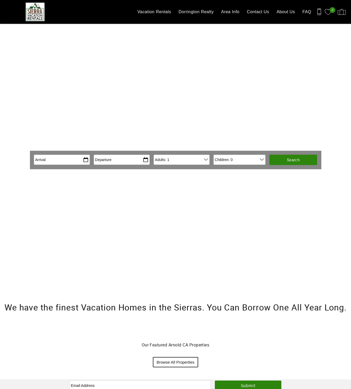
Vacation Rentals (154, 12)
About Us (286, 12)
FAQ (307, 12)
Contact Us (258, 12)
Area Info (230, 12)
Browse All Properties (175, 362)
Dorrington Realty (196, 12)
